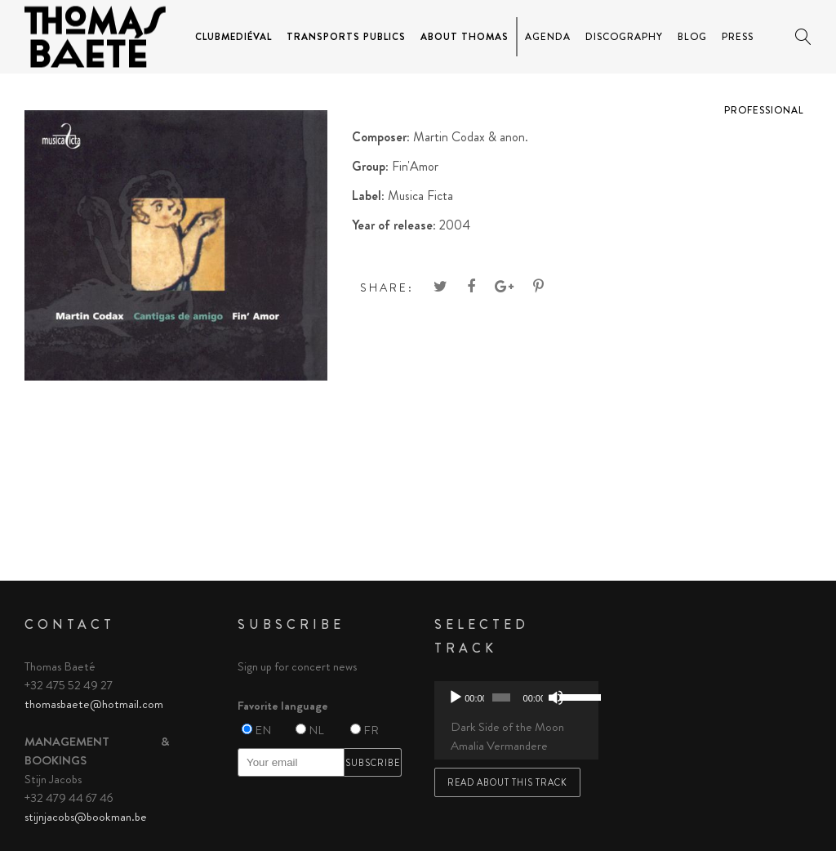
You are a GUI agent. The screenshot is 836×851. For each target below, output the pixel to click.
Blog (692, 36)
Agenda (548, 36)
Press (738, 36)
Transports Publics (346, 36)
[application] (516, 697)
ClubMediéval (233, 36)
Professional (764, 110)
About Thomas (464, 36)
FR (371, 730)
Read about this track (507, 782)
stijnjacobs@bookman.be (85, 817)
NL (316, 730)
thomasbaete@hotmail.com (93, 704)
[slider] (500, 697)
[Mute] (556, 697)
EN (263, 730)
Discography (624, 36)
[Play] (455, 697)
